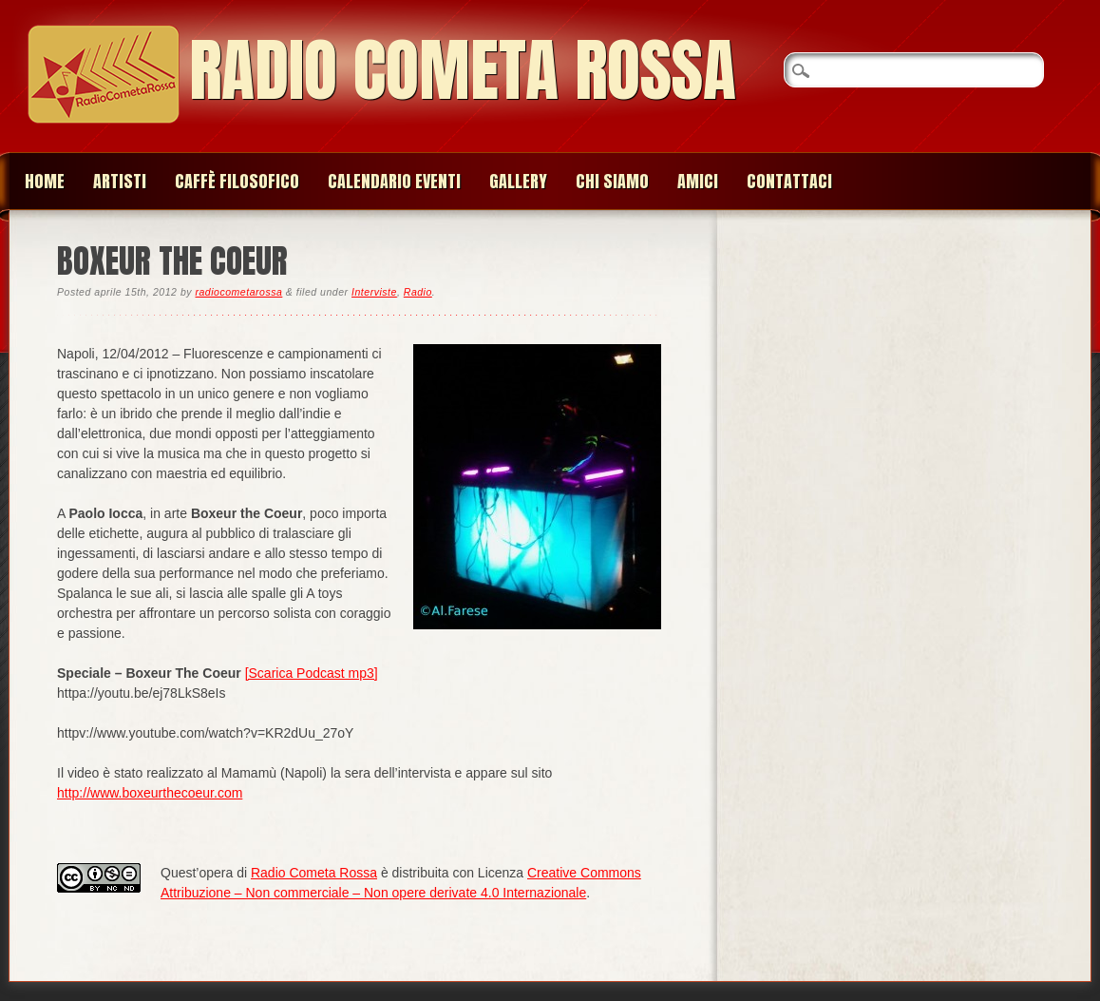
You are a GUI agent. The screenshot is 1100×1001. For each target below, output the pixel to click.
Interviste (374, 292)
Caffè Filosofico (237, 181)
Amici (697, 181)
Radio (418, 292)
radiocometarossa (238, 292)
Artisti (119, 181)
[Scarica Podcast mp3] (311, 673)
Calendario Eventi (394, 181)
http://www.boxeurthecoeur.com (149, 792)
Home (45, 181)
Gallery (518, 181)
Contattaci (789, 181)
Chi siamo (612, 181)
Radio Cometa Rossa (462, 70)
